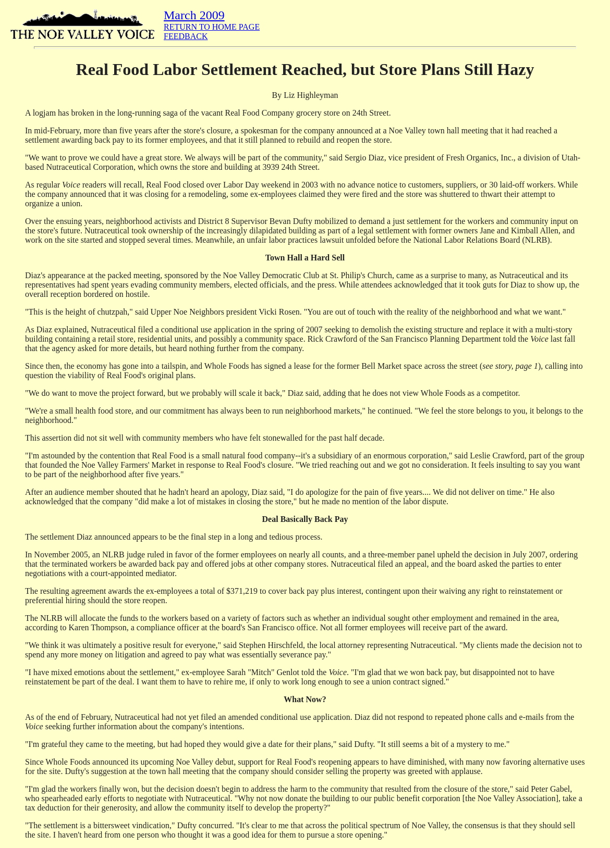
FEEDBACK (186, 36)
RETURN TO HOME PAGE (212, 26)
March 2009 (194, 15)
